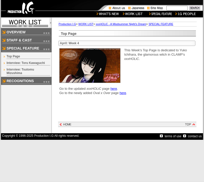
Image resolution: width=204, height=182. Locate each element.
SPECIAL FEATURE (160, 24)
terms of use (170, 136)
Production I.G (67, 24)
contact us (192, 136)
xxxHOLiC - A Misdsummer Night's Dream (121, 24)
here (113, 88)
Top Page (13, 56)
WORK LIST (85, 24)
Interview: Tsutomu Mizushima (20, 71)
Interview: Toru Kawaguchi (26, 63)
